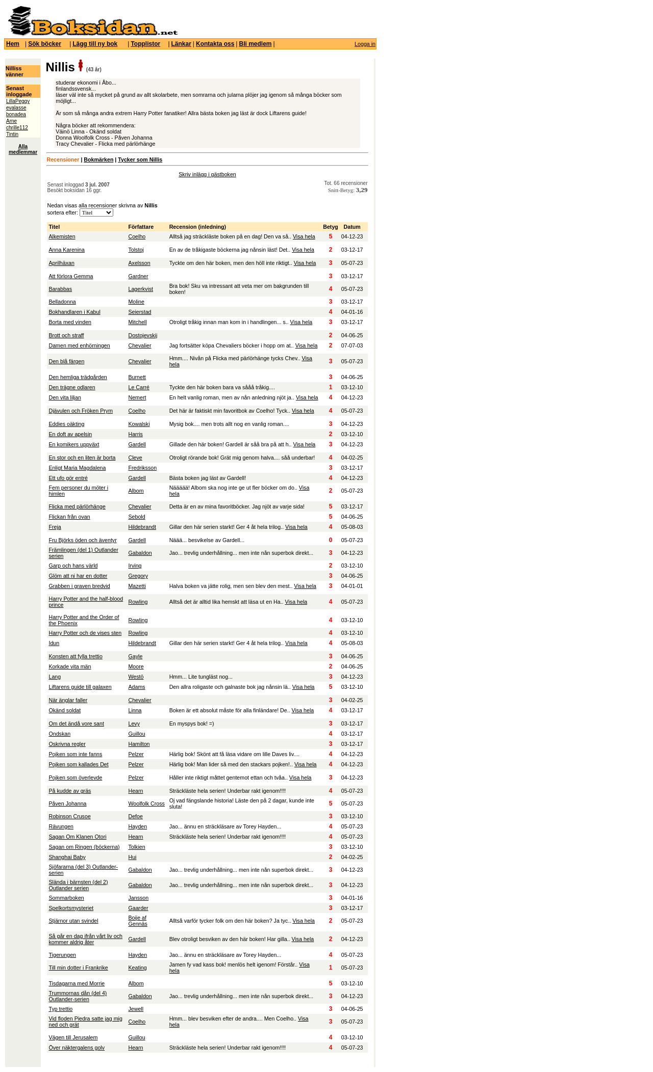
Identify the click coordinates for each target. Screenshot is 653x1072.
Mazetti (136, 586)
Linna (134, 710)
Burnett (136, 377)
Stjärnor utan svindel (73, 921)
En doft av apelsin (70, 434)
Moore (135, 666)
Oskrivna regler (66, 744)
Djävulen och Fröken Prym (80, 411)
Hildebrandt (142, 527)
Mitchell (137, 322)
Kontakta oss (215, 43)
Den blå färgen (66, 361)
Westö (135, 677)
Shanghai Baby (66, 857)
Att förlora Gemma (70, 276)
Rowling (137, 602)
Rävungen (60, 826)
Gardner (138, 276)
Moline (136, 302)
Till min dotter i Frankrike (78, 967)
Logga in (365, 44)
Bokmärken (98, 159)
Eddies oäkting (66, 424)
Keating (137, 967)
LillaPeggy (18, 101)
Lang (54, 677)
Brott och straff (66, 335)
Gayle (135, 656)
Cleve (135, 457)
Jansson (138, 898)
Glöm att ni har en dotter (77, 576)
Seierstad (139, 312)
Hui (132, 857)
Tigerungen (62, 955)
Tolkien (136, 847)
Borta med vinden (69, 322)
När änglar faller (67, 700)
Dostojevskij (142, 335)
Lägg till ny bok (94, 43)
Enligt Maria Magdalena (77, 468)
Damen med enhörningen (79, 345)
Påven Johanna (67, 803)
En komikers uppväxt (73, 444)
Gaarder (138, 908)
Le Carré (138, 387)
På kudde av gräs (69, 791)
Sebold (136, 517)
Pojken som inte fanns (75, 754)
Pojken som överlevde (75, 777)
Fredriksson (142, 468)
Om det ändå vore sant (76, 723)
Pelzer (135, 754)
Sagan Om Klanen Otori (77, 837)
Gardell (136, 444)
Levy (134, 723)
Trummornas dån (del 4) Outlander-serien (77, 996)
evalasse (16, 108)
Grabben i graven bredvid (79, 586)
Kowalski (138, 424)
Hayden (137, 826)
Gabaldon (140, 553)
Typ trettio (60, 1009)
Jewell (135, 1009)
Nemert (137, 397)
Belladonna (62, 302)
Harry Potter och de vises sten (84, 633)
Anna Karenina (66, 250)
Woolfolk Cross (146, 803)
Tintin (12, 134)
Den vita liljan (64, 397)
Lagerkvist (140, 289)
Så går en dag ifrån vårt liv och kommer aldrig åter (85, 939)
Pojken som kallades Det (78, 764)
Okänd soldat (64, 710)
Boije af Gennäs (137, 921)
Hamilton (138, 744)
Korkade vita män (69, 666)
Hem (12, 43)
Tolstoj (135, 250)
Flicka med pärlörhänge (76, 506)
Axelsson (139, 263)
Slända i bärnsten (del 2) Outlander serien (78, 885)
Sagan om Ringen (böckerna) (83, 847)
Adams (136, 687)
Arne (11, 121)
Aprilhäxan (61, 263)
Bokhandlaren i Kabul (74, 312)
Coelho (136, 236)
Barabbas (60, 289)
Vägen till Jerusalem (72, 1037)
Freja (54, 527)
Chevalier (139, 345)
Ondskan (59, 734)
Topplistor (145, 43)
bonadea (16, 114)
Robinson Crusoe (69, 816)
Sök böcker (44, 43)
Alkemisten (61, 236)
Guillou (136, 734)
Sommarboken (66, 898)
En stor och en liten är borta (81, 457)
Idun (53, 643)
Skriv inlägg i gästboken (207, 174)
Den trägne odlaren (71, 387)
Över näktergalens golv (76, 1047)
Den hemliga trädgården (77, 377)
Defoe (135, 816)
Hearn (135, 791)
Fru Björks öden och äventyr (82, 540)
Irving (134, 565)
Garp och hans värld (72, 565)
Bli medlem (255, 43)
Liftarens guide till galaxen (79, 687)
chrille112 (17, 127)
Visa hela (304, 236)
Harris (135, 434)
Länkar (181, 43)
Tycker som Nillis (140, 159)
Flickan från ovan (69, 517)
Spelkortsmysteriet (70, 908)
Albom (135, 491)
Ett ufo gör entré (67, 478)
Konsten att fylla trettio (75, 656)
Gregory (138, 576)
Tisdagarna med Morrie (76, 983)
